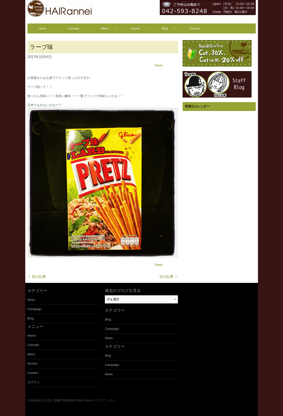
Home (42, 28)
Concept (73, 28)
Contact (195, 28)
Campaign (34, 309)
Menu (105, 28)
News (31, 299)
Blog (165, 28)
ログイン (33, 382)
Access (135, 28)
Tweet (158, 65)
